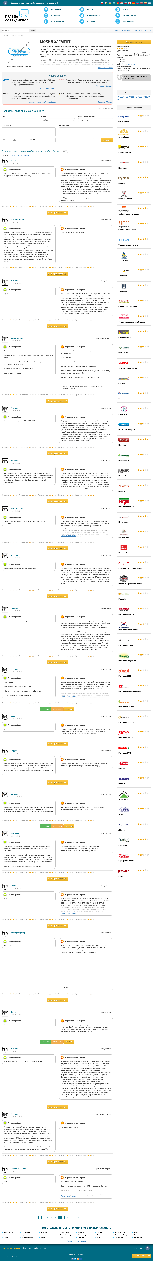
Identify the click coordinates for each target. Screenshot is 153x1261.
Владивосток (8, 1232)
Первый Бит (134, 472)
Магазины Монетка (134, 703)
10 (67, 1218)
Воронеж (44, 1232)
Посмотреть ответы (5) (57, 501)
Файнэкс (134, 180)
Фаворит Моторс (134, 195)
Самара (6, 1237)
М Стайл (134, 780)
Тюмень (81, 1237)
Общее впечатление (86, 116)
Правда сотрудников (11, 1248)
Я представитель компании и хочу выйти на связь (135, 77)
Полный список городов (76, 1241)
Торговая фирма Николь (134, 241)
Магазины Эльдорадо (134, 611)
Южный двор (134, 134)
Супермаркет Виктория (134, 303)
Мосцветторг (134, 534)
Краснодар (8, 1235)
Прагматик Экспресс (134, 426)
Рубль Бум (134, 411)
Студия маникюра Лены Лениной (134, 318)
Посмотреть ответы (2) (57, 326)
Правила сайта (145, 30)
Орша (118, 99)
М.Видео (134, 765)
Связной (134, 380)
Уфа (98, 1237)
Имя (3, 116)
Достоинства (7, 126)
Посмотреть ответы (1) (57, 213)
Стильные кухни (134, 334)
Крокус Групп (134, 842)
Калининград (120, 1232)
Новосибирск (83, 1235)
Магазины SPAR (134, 750)
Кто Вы (43, 116)
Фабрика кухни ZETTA (134, 226)
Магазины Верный (134, 734)
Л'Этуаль (134, 827)
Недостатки (64, 126)
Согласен (45, 709)
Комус (134, 873)
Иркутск (81, 1232)
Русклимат (134, 395)
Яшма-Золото (134, 118)
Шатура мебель (134, 149)
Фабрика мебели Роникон (134, 211)
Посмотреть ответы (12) (57, 401)
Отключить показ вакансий (105, 108)
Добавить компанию (141, 1256)
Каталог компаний (122, 30)
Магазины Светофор (134, 642)
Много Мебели (134, 549)
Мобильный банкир (104, 86)
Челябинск (138, 1237)
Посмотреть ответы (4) (57, 453)
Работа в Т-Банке (105, 102)
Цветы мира (134, 165)
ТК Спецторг (134, 257)
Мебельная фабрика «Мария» (134, 565)
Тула (61, 1237)
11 (71, 1218)
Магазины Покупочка (134, 657)
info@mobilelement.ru (128, 64)
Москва (131, 96)
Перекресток (134, 457)
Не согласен (57, 709)
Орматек (134, 488)
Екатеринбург (64, 1232)
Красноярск (26, 1235)
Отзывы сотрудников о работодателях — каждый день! (34, 3)
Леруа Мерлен (134, 796)
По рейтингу (25, 155)
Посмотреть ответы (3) (57, 274)
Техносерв (134, 288)
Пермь (99, 1235)
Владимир (26, 1232)
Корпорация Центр (134, 857)
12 (74, 1218)
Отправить (107, 140)
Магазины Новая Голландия (134, 688)
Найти (32, 30)
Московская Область (143, 96)
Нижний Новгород (66, 1235)
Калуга (136, 1232)
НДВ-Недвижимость (134, 503)
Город (3, 139)
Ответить (69, 709)
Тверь (43, 1237)
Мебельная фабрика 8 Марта (134, 580)
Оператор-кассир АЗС (47, 88)
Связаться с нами (11, 1257)
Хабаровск (119, 1237)
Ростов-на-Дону (121, 1235)
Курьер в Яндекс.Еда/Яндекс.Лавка (42, 102)
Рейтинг (134, 30)
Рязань (136, 1235)
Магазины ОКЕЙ (134, 673)
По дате (15, 155)
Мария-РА (134, 596)
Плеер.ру (134, 442)
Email (32, 139)
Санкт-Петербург (122, 96)
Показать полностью (68, 536)
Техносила (134, 272)
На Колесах (134, 519)
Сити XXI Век (134, 349)
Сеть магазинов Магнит (134, 365)
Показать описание (105, 68)
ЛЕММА (134, 811)
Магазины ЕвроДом (134, 719)
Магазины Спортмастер (134, 626)
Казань (99, 1232)
